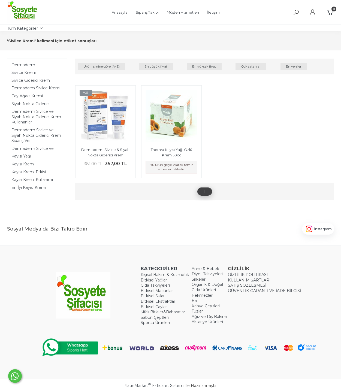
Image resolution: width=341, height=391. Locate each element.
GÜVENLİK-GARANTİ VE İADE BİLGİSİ (264, 290)
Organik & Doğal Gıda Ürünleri (207, 287)
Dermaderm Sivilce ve (32, 148)
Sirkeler (199, 279)
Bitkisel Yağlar (154, 280)
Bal (195, 300)
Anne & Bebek (205, 268)
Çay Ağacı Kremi (27, 95)
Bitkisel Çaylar (154, 306)
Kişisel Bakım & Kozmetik (165, 274)
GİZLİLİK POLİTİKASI (248, 274)
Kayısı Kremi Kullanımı (32, 179)
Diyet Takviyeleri (207, 273)
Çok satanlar (251, 66)
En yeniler (293, 66)
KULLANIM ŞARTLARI (249, 280)
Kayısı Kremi (23, 164)
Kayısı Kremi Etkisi (28, 171)
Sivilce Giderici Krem (30, 80)
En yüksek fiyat (204, 66)
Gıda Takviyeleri (155, 285)
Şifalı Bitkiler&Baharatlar (163, 312)
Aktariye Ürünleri (207, 321)
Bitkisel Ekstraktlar (158, 301)
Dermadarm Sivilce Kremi (35, 88)
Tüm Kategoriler (22, 28)
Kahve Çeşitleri (206, 306)
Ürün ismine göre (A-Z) (101, 66)
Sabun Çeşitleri (155, 317)
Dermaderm (23, 64)
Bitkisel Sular (153, 295)
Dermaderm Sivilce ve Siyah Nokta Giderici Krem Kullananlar (36, 117)
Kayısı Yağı (21, 156)
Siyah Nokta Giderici (30, 103)
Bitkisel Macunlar (157, 290)
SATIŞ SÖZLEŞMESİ (247, 285)
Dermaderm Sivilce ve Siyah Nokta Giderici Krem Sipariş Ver (36, 135)
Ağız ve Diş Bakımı (209, 316)
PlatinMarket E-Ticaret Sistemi (153, 385)
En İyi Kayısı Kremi (28, 187)
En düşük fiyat (155, 66)
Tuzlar (197, 311)
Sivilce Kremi (23, 72)
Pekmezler (202, 295)
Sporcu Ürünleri (155, 322)
